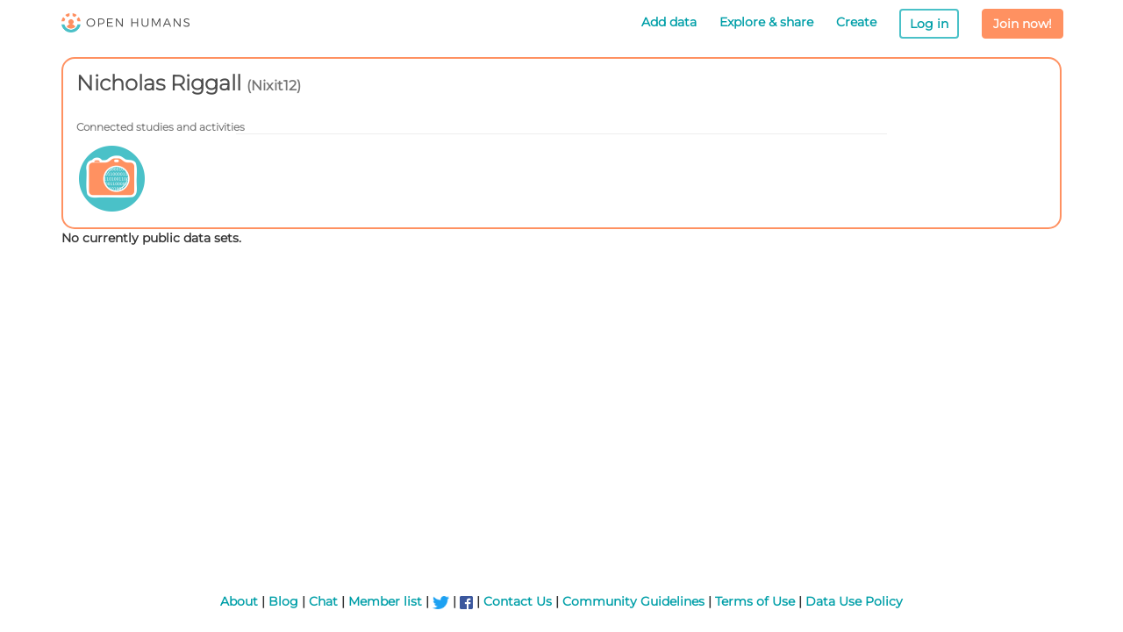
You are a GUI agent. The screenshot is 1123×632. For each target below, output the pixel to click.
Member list (385, 601)
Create (856, 22)
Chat (323, 601)
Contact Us (517, 601)
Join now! (1022, 24)
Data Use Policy (854, 601)
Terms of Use (755, 601)
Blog (283, 601)
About (239, 601)
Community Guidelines (633, 601)
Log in (929, 24)
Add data (669, 22)
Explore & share (766, 22)
